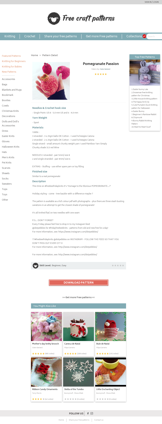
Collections (134, 36)
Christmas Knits (10, 111)
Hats (4, 152)
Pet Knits (6, 163)
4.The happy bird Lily (140, 102)
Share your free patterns (60, 36)
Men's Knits (8, 158)
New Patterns (9, 72)
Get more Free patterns (101, 36)
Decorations (8, 116)
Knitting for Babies (12, 67)
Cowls (5, 106)
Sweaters (7, 184)
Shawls (5, 174)
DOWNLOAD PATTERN (79, 283)
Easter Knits (8, 136)
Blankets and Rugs (12, 90)
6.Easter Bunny (137, 111)
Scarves (6, 168)
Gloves (5, 142)
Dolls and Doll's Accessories (10, 124)
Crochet (29, 36)
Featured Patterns (11, 56)
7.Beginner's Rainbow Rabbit (143, 114)
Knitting (9, 36)
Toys (4, 195)
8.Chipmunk (136, 117)
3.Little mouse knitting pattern (144, 98)
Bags (4, 85)
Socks (5, 179)
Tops (4, 189)
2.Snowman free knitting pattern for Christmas (142, 94)
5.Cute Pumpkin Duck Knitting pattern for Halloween (144, 107)
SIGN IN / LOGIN (152, 2)
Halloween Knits (10, 147)
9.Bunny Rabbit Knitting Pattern (141, 122)
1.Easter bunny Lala (139, 89)
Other (5, 200)
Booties (6, 101)
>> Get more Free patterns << (78, 298)
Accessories (8, 79)
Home (34, 55)
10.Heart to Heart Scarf (141, 127)
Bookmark (7, 95)
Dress (5, 131)
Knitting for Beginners (14, 62)
